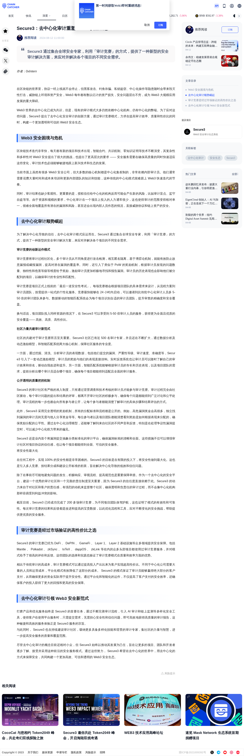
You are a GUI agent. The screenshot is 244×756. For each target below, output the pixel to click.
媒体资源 (47, 752)
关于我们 (33, 752)
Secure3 (231, 158)
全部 (235, 174)
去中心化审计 (196, 158)
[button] (239, 5)
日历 (64, 15)
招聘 (102, 752)
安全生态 (215, 158)
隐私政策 (76, 752)
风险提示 (90, 752)
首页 (11, 15)
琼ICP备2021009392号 (192, 752)
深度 (47, 15)
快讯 (28, 15)
